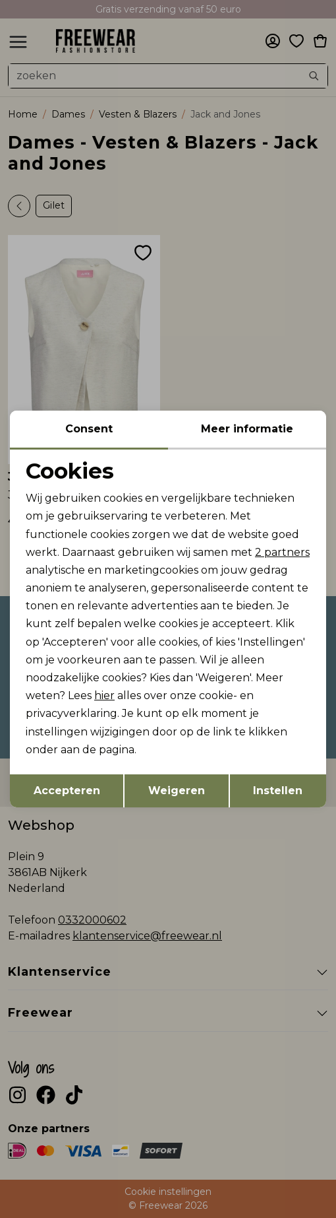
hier (104, 695)
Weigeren (176, 790)
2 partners (282, 552)
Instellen (277, 790)
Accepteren (67, 790)
